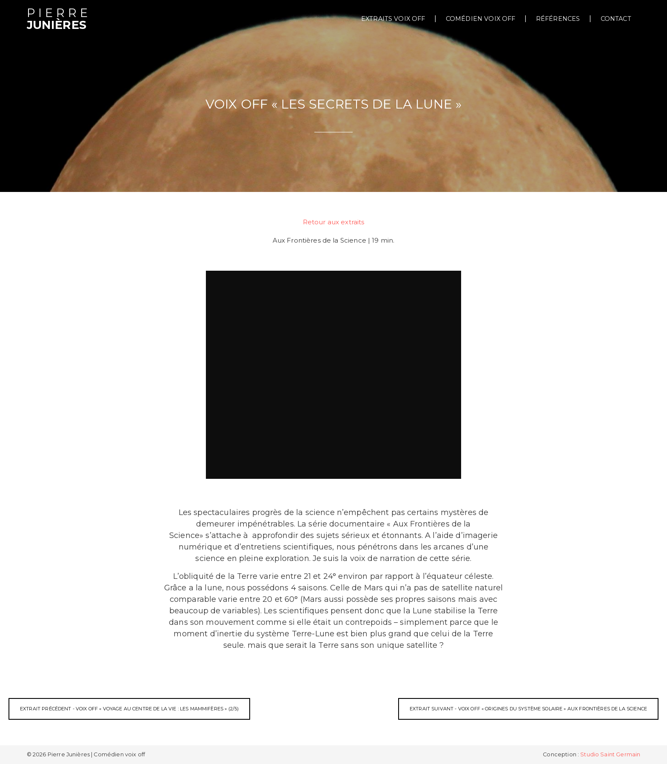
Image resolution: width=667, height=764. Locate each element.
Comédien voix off (481, 19)
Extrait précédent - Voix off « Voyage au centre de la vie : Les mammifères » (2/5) (129, 709)
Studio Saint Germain (610, 754)
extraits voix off (393, 19)
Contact (616, 19)
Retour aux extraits (334, 222)
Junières (59, 19)
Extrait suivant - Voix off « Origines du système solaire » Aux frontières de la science (528, 709)
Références (558, 19)
